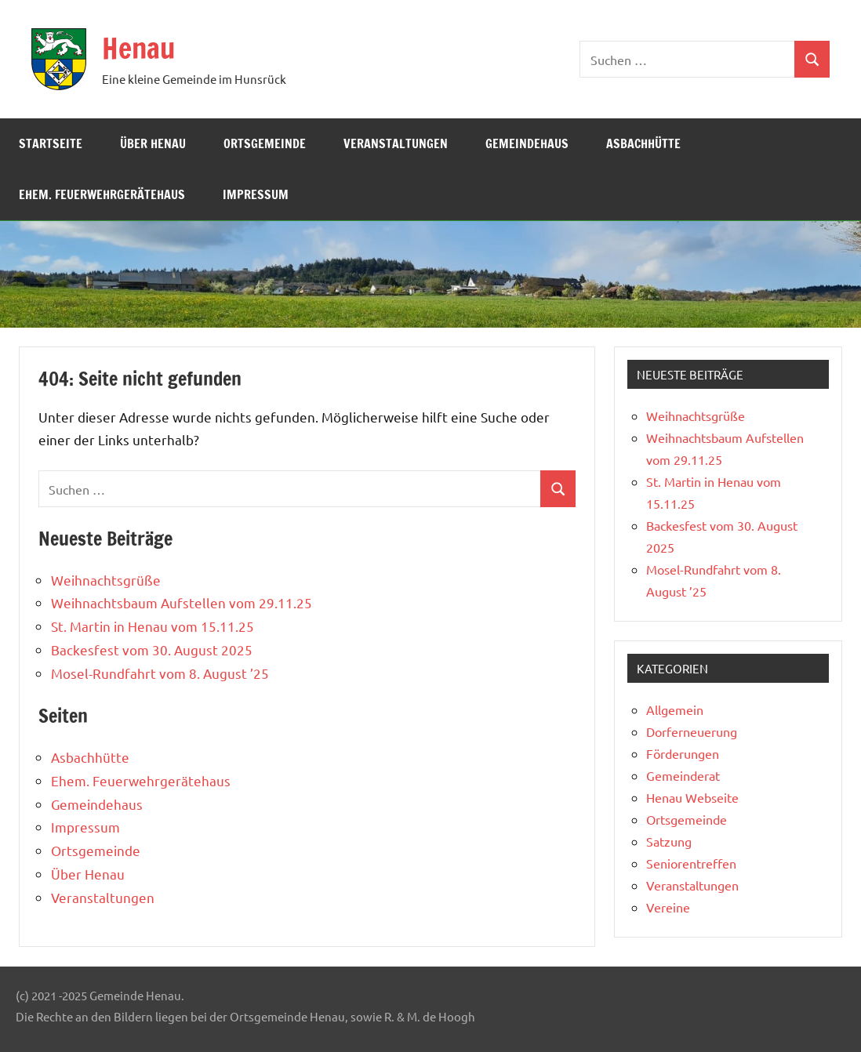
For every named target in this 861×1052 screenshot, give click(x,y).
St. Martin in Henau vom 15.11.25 (152, 626)
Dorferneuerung (691, 731)
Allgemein (674, 709)
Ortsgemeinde (264, 143)
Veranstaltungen (395, 143)
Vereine (668, 907)
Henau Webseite (692, 797)
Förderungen (682, 753)
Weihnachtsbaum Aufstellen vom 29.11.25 (181, 602)
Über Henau (153, 143)
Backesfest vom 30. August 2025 (151, 649)
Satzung (669, 841)
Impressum (256, 194)
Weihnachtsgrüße (106, 579)
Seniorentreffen (691, 863)
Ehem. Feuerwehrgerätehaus (102, 194)
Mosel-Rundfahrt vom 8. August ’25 (160, 673)
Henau (138, 48)
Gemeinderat (683, 775)
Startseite (50, 143)
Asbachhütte (643, 143)
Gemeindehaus (527, 143)
